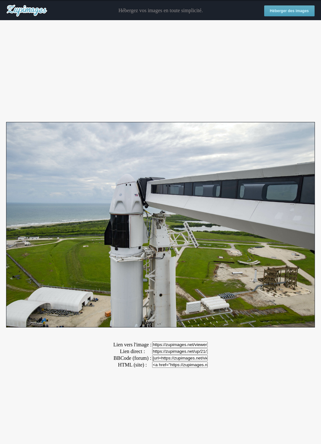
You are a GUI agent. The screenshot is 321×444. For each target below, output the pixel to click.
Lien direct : (132, 351)
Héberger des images (289, 11)
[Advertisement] (160, 71)
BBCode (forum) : (132, 358)
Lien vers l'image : (132, 344)
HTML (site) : (132, 364)
